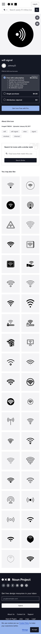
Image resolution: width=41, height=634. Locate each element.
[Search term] (22, 10)
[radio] (20, 83)
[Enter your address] (20, 598)
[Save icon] (37, 17)
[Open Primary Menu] (3, 4)
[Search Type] (5, 10)
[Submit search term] (37, 10)
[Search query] (20, 153)
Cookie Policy (24, 623)
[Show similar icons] (37, 24)
